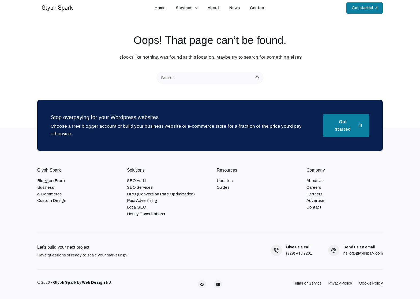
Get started (364, 8)
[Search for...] (204, 78)
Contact (258, 8)
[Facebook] (202, 284)
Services (188, 8)
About (213, 8)
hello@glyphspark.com (363, 253)
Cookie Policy (371, 283)
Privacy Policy (340, 283)
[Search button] (258, 78)
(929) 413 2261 (299, 253)
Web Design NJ (96, 283)
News (234, 8)
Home (160, 8)
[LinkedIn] (218, 284)
